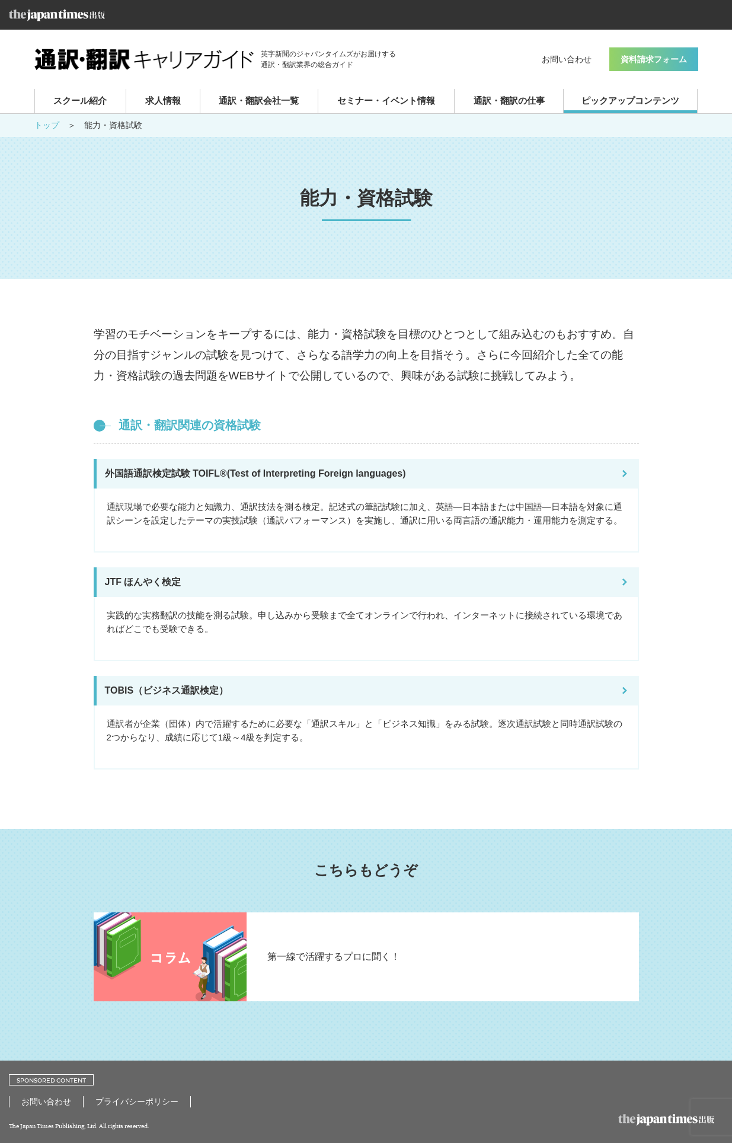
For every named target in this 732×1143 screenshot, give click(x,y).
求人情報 (163, 100)
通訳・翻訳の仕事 (509, 100)
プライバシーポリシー (136, 1101)
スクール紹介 (80, 100)
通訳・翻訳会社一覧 (259, 100)
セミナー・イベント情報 (386, 100)
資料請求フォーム (654, 59)
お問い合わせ (567, 59)
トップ (46, 125)
